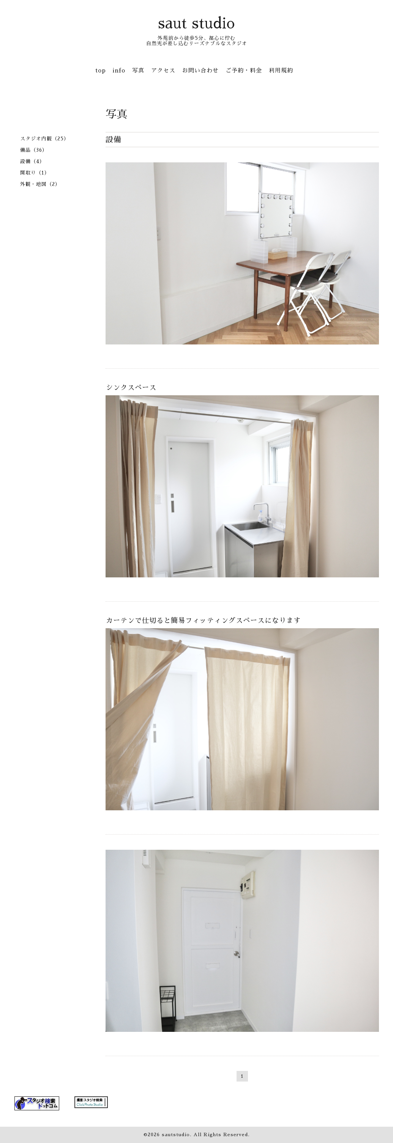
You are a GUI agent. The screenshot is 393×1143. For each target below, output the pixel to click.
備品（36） (33, 150)
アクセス (163, 70)
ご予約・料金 (244, 70)
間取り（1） (35, 172)
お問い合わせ (200, 70)
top (100, 70)
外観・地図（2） (40, 184)
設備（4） (32, 161)
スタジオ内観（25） (44, 138)
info (119, 70)
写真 (138, 70)
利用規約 (281, 70)
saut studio (196, 23)
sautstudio (176, 1134)
